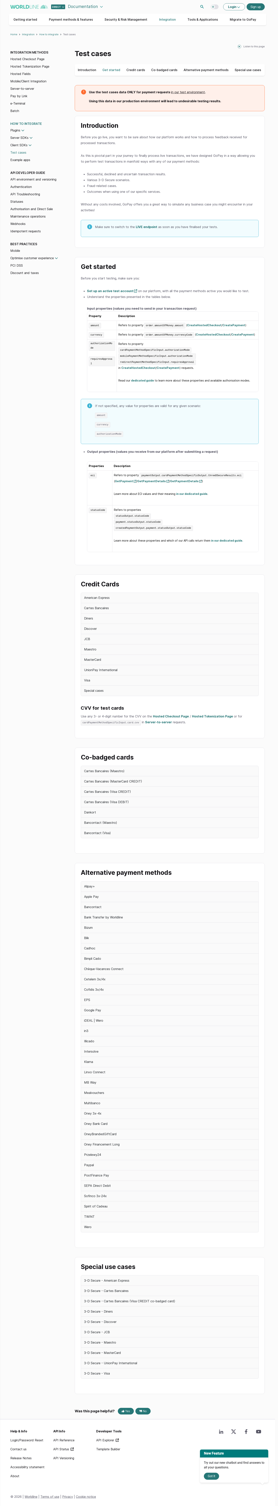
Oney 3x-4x (92, 1111)
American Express (97, 595)
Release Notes (21, 1456)
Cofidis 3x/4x (94, 987)
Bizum (88, 925)
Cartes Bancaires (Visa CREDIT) (107, 789)
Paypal (89, 1163)
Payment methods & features (71, 19)
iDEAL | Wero (93, 1018)
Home (13, 34)
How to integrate (49, 34)
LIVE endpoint (146, 227)
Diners (88, 616)
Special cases (94, 688)
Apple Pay (91, 894)
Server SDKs (19, 138)
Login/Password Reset (26, 1438)
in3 (86, 1028)
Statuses (16, 202)
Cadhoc (89, 946)
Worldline (31, 1494)
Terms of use (49, 1494)
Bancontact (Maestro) (100, 820)
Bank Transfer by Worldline (103, 915)
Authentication (21, 187)
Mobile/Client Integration (28, 81)
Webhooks (18, 224)
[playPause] (239, 46)
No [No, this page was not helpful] (143, 1408)
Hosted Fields (20, 74)
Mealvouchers (94, 1090)
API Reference (64, 1438)
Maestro (90, 647)
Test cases (18, 152)
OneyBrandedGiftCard (100, 1132)
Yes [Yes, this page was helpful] (126, 1408)
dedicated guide (142, 379)
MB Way (90, 1080)
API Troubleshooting (25, 194)
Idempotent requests (25, 231)
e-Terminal (17, 103)
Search (202, 6)
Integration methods (29, 52)
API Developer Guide (27, 173)
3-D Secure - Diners (98, 1309)
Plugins (15, 130)
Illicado (89, 1039)
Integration (167, 19)
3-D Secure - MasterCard (102, 1350)
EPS (87, 997)
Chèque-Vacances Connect (103, 966)
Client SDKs (19, 145)
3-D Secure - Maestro (100, 1340)
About (14, 1474)
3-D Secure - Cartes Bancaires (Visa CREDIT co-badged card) (129, 1299)
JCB (87, 637)
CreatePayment (233, 325)
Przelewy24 (92, 1152)
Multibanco (92, 1101)
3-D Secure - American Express (106, 1278)
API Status (61, 1447)
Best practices (23, 244)
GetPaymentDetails (151, 479)
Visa (87, 678)
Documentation (83, 6)
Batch (14, 111)
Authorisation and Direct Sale (31, 209)
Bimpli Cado (92, 956)
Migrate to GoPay (243, 19)
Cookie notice (86, 1494)
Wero (87, 1225)
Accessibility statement (27, 1465)
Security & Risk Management (126, 19)
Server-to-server (22, 89)
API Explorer (105, 1438)
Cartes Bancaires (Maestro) (104, 768)
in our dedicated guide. (227, 538)
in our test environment (188, 92)
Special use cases (248, 70)
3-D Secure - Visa (97, 1371)
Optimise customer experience (32, 258)
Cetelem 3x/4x (95, 977)
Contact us (18, 1447)
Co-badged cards (164, 70)
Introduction (87, 70)
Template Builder (108, 1447)
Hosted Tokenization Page (29, 66)
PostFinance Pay (96, 1173)
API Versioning (63, 1456)
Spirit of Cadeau (95, 1204)
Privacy (67, 1494)
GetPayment (124, 479)
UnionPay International (100, 668)
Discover (90, 626)
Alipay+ (89, 884)
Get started (111, 70)
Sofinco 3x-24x (95, 1194)
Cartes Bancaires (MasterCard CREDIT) (113, 779)
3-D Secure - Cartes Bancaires (106, 1288)
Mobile (15, 251)
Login (232, 7)
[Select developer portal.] (58, 6)
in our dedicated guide (191, 492)
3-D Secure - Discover (100, 1319)
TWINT (89, 1214)
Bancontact (92, 905)
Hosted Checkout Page (27, 59)
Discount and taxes (24, 273)
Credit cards (135, 70)
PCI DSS (16, 265)
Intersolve (91, 1049)
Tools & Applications (202, 19)
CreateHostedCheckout (204, 325)
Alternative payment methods (206, 70)
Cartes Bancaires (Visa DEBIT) (106, 799)
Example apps (20, 160)
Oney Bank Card (96, 1121)
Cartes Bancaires (96, 606)
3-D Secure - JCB (97, 1330)
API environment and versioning (33, 179)
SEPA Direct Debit (97, 1183)
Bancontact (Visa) (97, 830)
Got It (211, 1476)
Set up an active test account (110, 291)
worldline (29, 7)
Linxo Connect (94, 1070)
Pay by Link (18, 96)
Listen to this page (254, 46)
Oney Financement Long (102, 1142)
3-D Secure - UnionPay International (110, 1360)
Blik (86, 936)
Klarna (88, 1059)
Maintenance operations (28, 216)
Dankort (90, 810)
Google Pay (92, 1008)
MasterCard (92, 657)
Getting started (25, 19)
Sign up (255, 7)
